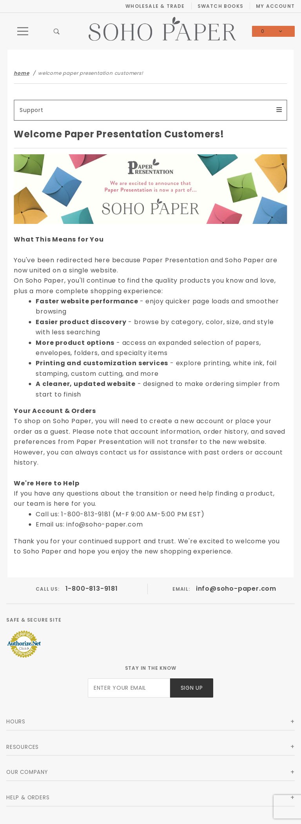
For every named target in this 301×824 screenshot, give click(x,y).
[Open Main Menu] (23, 31)
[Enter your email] (129, 688)
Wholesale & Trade (155, 6)
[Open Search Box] (57, 31)
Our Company (27, 772)
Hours (15, 721)
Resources (22, 747)
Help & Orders (27, 797)
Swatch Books (220, 6)
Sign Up (192, 688)
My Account (275, 6)
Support (32, 110)
